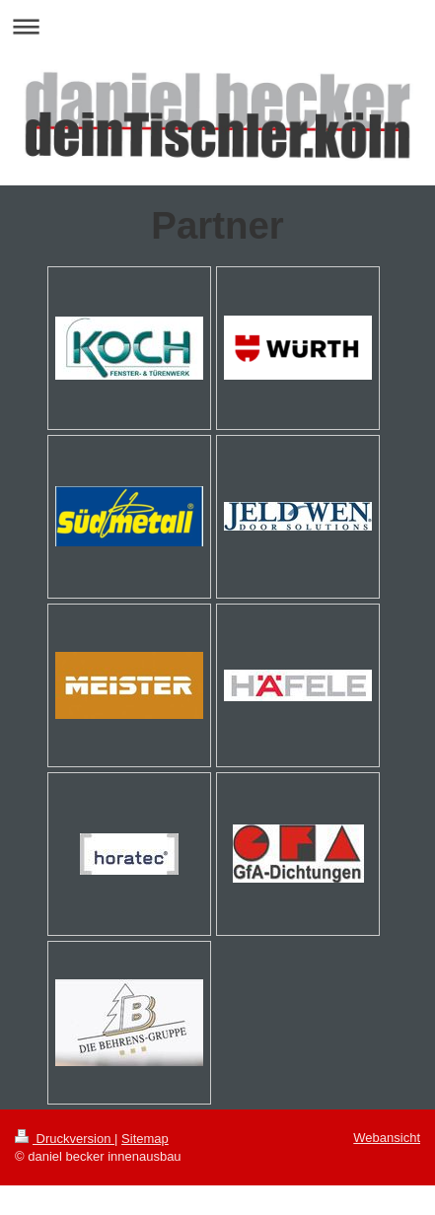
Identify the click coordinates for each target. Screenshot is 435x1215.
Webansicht (386, 1137)
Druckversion (64, 1138)
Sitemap (145, 1138)
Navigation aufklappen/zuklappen (217, 26)
